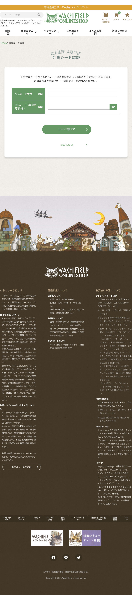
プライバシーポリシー (78, 519)
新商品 (7, 32)
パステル (4, 26)
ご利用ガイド (72, 32)
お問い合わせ (7, 519)
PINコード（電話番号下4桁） (28, 106)
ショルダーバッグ (28, 23)
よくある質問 (95, 32)
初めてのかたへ (119, 32)
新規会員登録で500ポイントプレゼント (66, 7)
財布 (39, 23)
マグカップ (32, 20)
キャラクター (50, 32)
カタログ (126, 519)
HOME (4, 43)
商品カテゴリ (27, 32)
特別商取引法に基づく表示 (98, 519)
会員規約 (63, 519)
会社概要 (115, 519)
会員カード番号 (28, 93)
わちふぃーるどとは (21, 467)
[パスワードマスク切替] (113, 107)
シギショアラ (14, 23)
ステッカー (22, 20)
